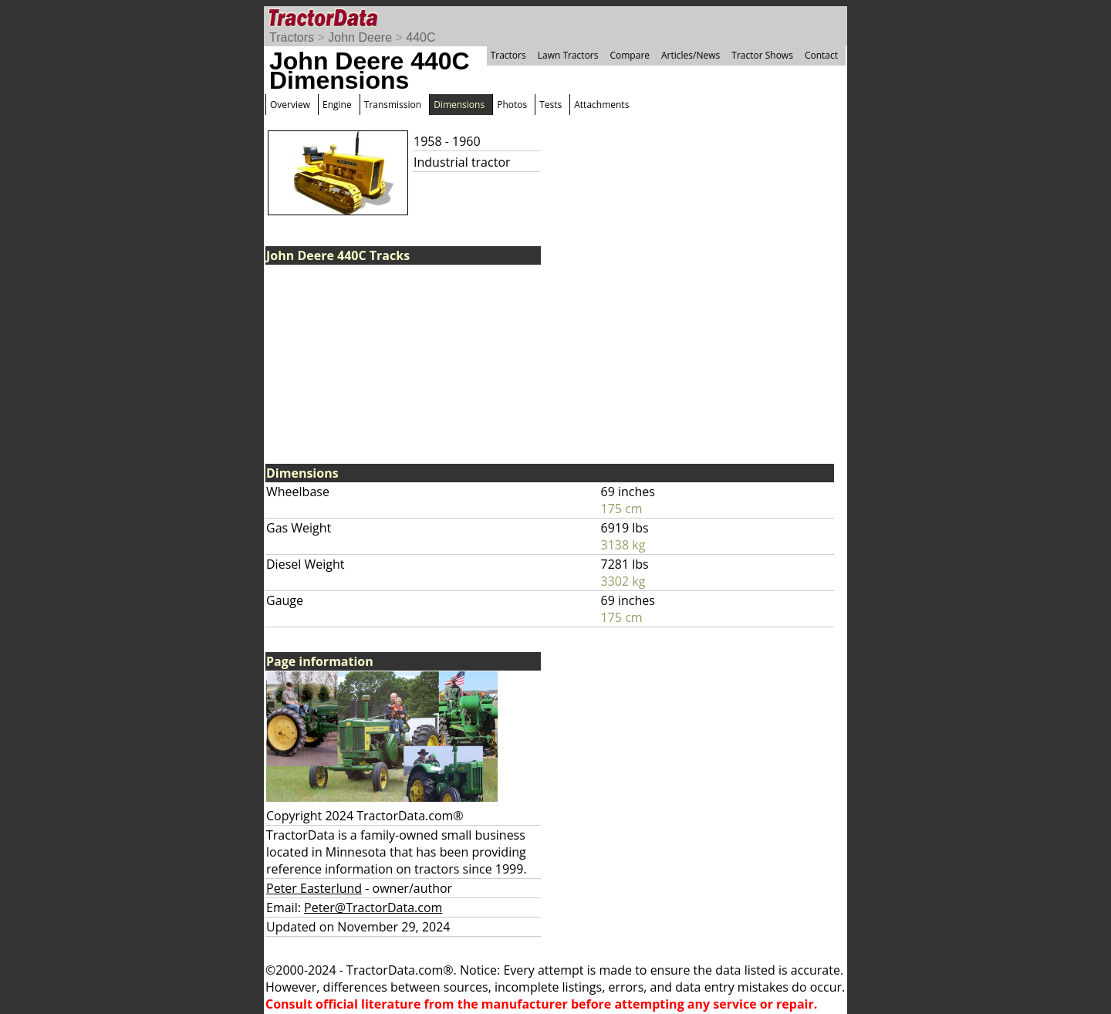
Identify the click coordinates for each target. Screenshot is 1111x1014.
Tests (550, 104)
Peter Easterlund (314, 888)
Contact (821, 55)
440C (420, 37)
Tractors (291, 37)
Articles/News (690, 55)
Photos (512, 104)
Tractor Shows (762, 55)
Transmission (392, 104)
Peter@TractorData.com (373, 907)
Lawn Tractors (568, 55)
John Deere (360, 37)
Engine (337, 104)
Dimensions (459, 104)
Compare (630, 55)
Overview (290, 104)
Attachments (601, 104)
